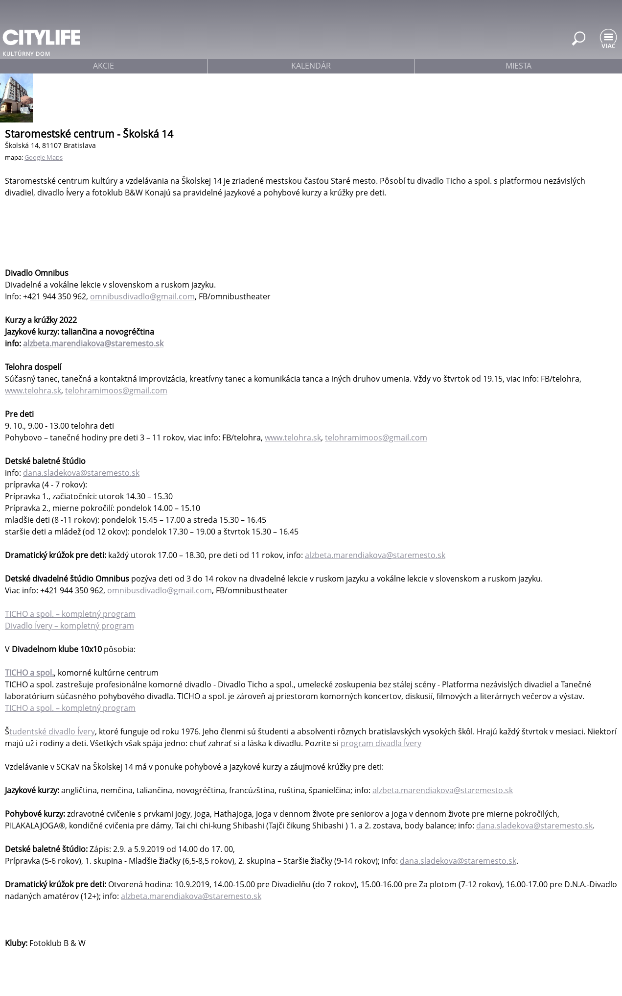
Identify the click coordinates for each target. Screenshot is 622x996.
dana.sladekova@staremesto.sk (81, 472)
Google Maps (43, 157)
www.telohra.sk (33, 390)
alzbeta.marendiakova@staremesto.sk (93, 343)
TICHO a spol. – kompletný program (70, 613)
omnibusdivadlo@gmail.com (142, 296)
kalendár (311, 65)
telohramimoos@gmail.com (116, 390)
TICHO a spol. (29, 672)
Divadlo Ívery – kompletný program (69, 625)
